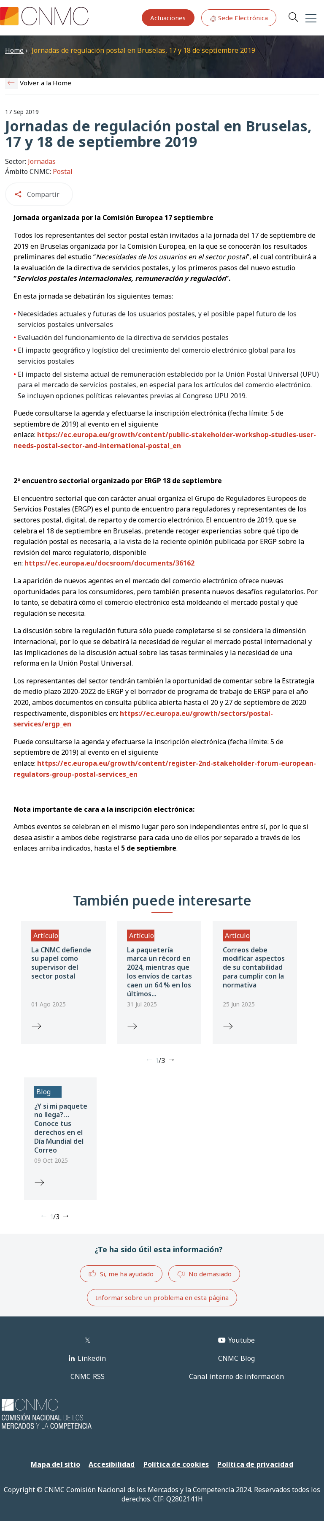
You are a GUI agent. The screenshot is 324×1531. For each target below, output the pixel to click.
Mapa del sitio (55, 1464)
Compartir (43, 194)
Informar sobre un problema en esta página (162, 1297)
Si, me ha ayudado (121, 1273)
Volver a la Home (45, 83)
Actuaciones (168, 18)
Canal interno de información (236, 1376)
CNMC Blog (236, 1358)
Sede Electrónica (239, 18)
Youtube (241, 1340)
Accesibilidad (112, 1464)
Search (293, 17)
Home (14, 50)
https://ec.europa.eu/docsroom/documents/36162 (109, 563)
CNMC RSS (87, 1376)
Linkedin (92, 1358)
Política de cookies (176, 1464)
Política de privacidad (255, 1464)
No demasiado (204, 1274)
